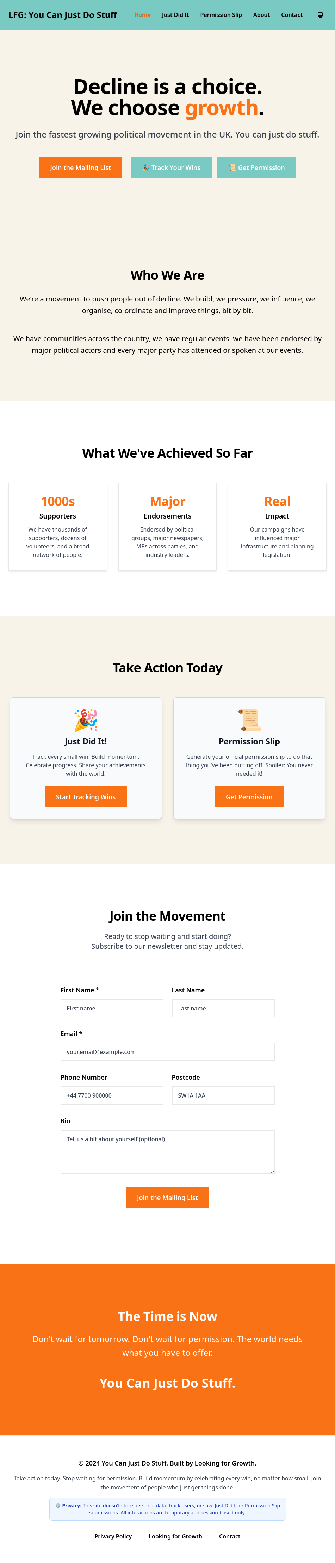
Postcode (186, 1077)
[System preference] (320, 14)
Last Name (188, 990)
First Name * (80, 990)
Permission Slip (221, 15)
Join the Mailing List (80, 167)
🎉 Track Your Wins (171, 167)
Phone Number (84, 1077)
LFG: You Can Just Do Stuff (62, 14)
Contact (292, 15)
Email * (72, 1033)
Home (142, 15)
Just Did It (175, 15)
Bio (65, 1121)
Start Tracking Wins (86, 797)
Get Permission (249, 797)
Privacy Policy (113, 1536)
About (261, 15)
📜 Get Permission (257, 167)
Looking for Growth (175, 1536)
